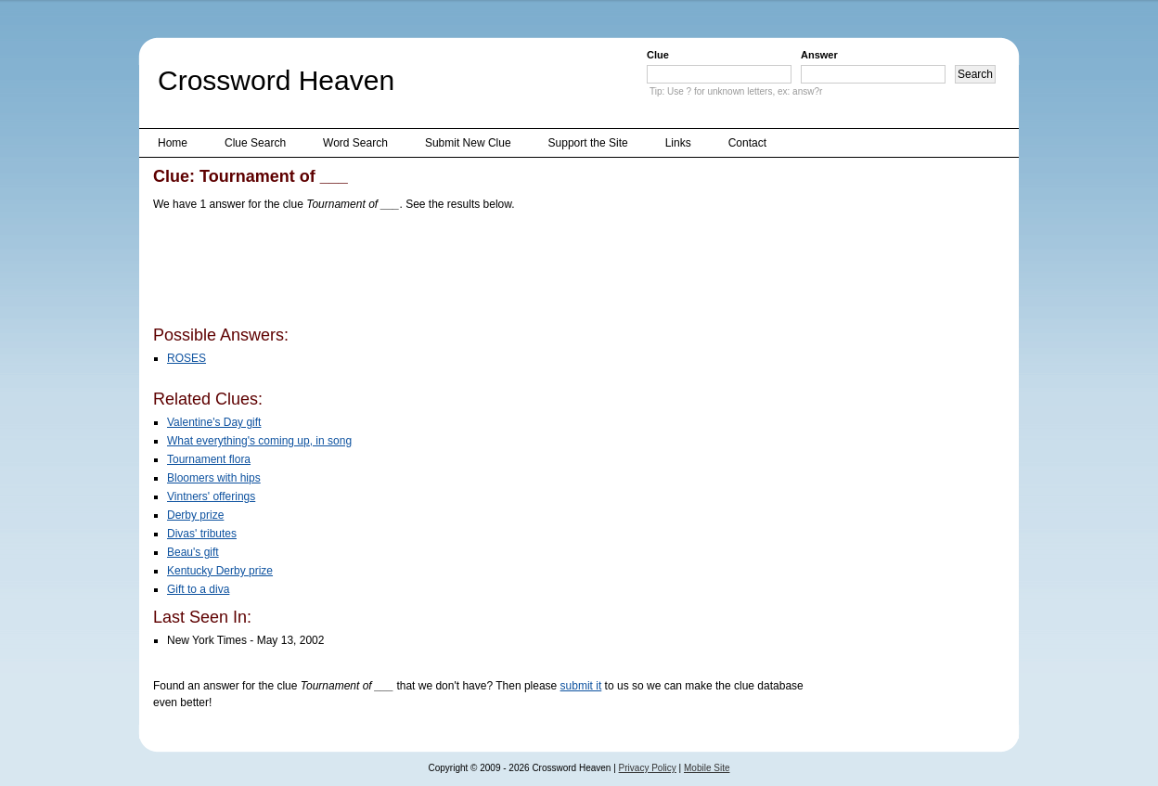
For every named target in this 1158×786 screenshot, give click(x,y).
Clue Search (255, 142)
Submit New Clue (468, 142)
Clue (658, 54)
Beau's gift (193, 552)
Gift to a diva (198, 589)
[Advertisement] (491, 272)
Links (678, 142)
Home (172, 142)
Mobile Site (706, 768)
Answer (819, 54)
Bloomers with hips (214, 477)
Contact (747, 142)
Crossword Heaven (276, 80)
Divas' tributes (202, 533)
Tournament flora (209, 459)
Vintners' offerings (211, 496)
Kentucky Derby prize (220, 570)
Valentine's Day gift (214, 422)
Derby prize (195, 515)
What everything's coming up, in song (259, 440)
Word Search (355, 142)
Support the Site (588, 142)
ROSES (186, 358)
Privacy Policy (647, 768)
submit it (581, 685)
